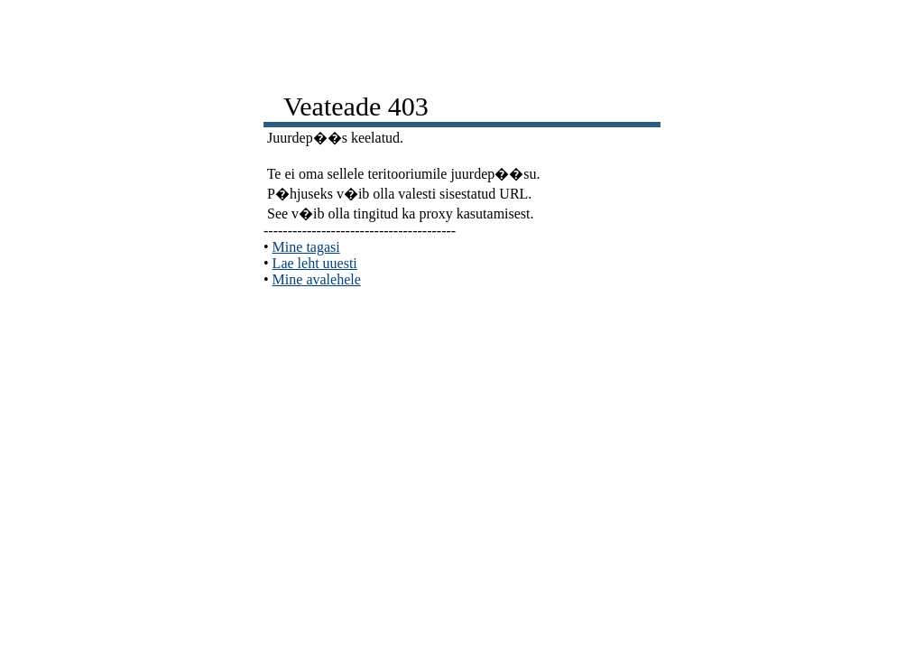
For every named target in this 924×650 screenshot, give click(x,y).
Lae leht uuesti (315, 263)
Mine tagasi (306, 247)
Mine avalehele (317, 279)
